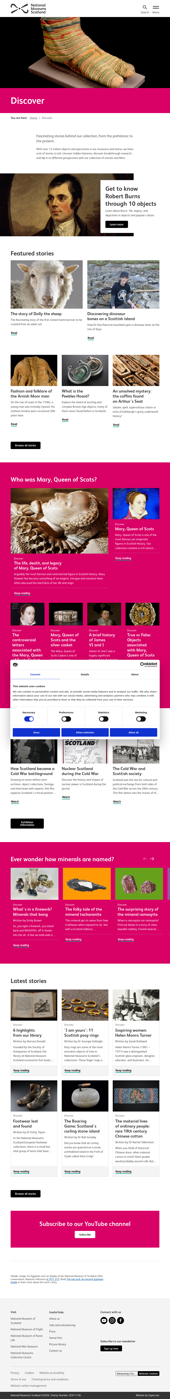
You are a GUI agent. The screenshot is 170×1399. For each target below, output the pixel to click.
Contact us (55, 1350)
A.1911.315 (52, 1279)
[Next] (152, 859)
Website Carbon (148, 1373)
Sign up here (111, 1348)
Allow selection (85, 732)
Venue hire (55, 1337)
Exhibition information (27, 824)
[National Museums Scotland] (28, 8)
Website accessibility (51, 1373)
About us (54, 1318)
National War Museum (24, 1346)
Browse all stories (26, 445)
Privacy (15, 1373)
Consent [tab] (35, 674)
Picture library (57, 1344)
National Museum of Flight (27, 1329)
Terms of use (18, 1379)
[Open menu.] (155, 10)
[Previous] (145, 859)
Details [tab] (85, 674)
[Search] (145, 10)
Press (52, 1331)
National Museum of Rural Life (26, 1338)
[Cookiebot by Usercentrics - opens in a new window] (142, 664)
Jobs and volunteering (62, 1325)
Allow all (133, 732)
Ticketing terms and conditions (49, 1379)
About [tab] (134, 674)
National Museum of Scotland (23, 1321)
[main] (85, 651)
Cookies (29, 1373)
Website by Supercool (147, 1395)
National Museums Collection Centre (22, 1355)
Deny (36, 732)
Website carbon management (28, 1385)
